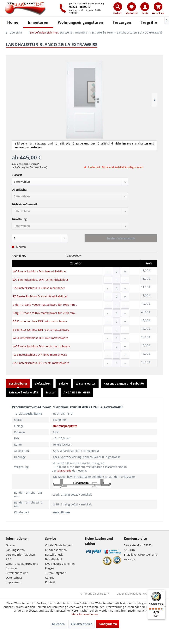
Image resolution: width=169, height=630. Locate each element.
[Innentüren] (38, 22)
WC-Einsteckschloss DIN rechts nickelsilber (40, 279)
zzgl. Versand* (31, 163)
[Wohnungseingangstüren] (80, 22)
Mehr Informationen (84, 614)
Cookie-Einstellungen (58, 545)
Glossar (10, 545)
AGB (8, 559)
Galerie (63, 383)
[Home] (13, 22)
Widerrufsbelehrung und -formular (23, 566)
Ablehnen (58, 624)
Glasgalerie (64, 470)
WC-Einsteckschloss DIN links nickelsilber (39, 271)
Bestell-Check (54, 554)
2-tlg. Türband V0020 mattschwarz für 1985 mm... (45, 304)
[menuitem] (118, 9)
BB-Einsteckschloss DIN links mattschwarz (40, 321)
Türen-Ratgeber (55, 573)
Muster (51, 392)
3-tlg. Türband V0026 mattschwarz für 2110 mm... (45, 313)
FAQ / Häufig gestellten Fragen (60, 566)
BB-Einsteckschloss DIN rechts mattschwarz (41, 329)
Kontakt (50, 582)
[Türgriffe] (149, 22)
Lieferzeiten (43, 383)
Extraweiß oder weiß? (23, 392)
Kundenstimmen (56, 550)
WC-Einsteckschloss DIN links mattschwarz (40, 338)
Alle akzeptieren (81, 624)
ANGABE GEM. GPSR (76, 392)
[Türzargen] (122, 22)
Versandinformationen (20, 554)
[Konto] (144, 6)
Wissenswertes (86, 383)
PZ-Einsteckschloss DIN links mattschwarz (40, 354)
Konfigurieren (108, 624)
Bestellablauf (53, 559)
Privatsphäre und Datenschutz (17, 575)
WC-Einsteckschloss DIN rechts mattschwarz (41, 346)
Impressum (13, 582)
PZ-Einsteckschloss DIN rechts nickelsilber (40, 296)
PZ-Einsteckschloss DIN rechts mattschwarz (41, 363)
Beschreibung (18, 383)
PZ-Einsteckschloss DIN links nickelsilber (39, 288)
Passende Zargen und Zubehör (124, 383)
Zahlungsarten (15, 550)
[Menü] (162, 592)
